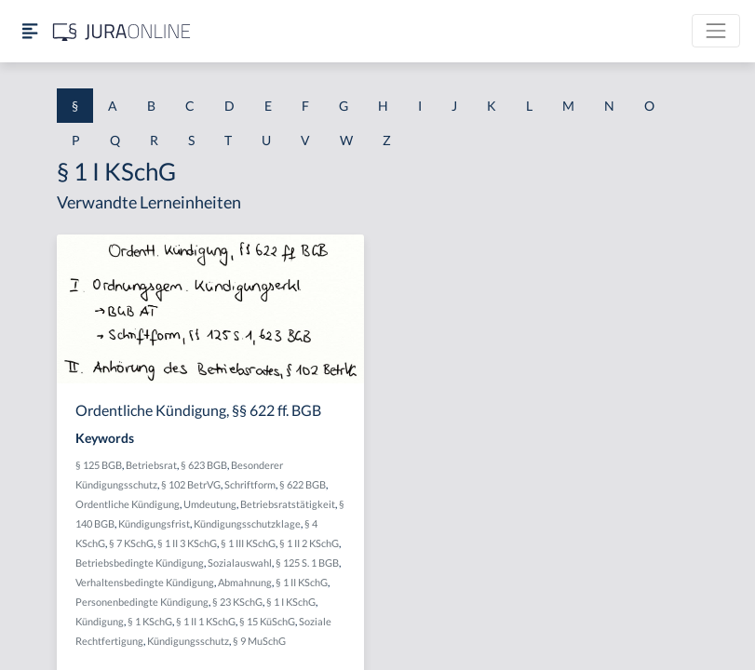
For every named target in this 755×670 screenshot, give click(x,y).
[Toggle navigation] (716, 30)
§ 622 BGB (302, 484)
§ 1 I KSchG (291, 602)
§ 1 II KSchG (302, 582)
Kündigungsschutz (188, 641)
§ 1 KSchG (150, 621)
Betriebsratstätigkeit (287, 504)
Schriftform (250, 484)
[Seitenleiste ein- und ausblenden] (30, 31)
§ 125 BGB (98, 465)
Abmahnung (245, 582)
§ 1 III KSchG (248, 543)
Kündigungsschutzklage (247, 523)
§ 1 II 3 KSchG (187, 543)
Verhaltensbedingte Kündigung (144, 582)
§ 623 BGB (204, 465)
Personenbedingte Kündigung (142, 602)
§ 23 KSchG (237, 602)
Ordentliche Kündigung (127, 504)
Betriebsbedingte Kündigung (139, 562)
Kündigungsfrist (154, 523)
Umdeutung (209, 504)
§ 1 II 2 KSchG (309, 543)
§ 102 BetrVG (191, 484)
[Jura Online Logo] (122, 31)
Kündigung (99, 621)
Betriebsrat (151, 465)
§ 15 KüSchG (267, 621)
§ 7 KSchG (131, 543)
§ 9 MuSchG (259, 641)
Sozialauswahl (240, 562)
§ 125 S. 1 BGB (307, 562)
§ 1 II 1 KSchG (206, 621)
